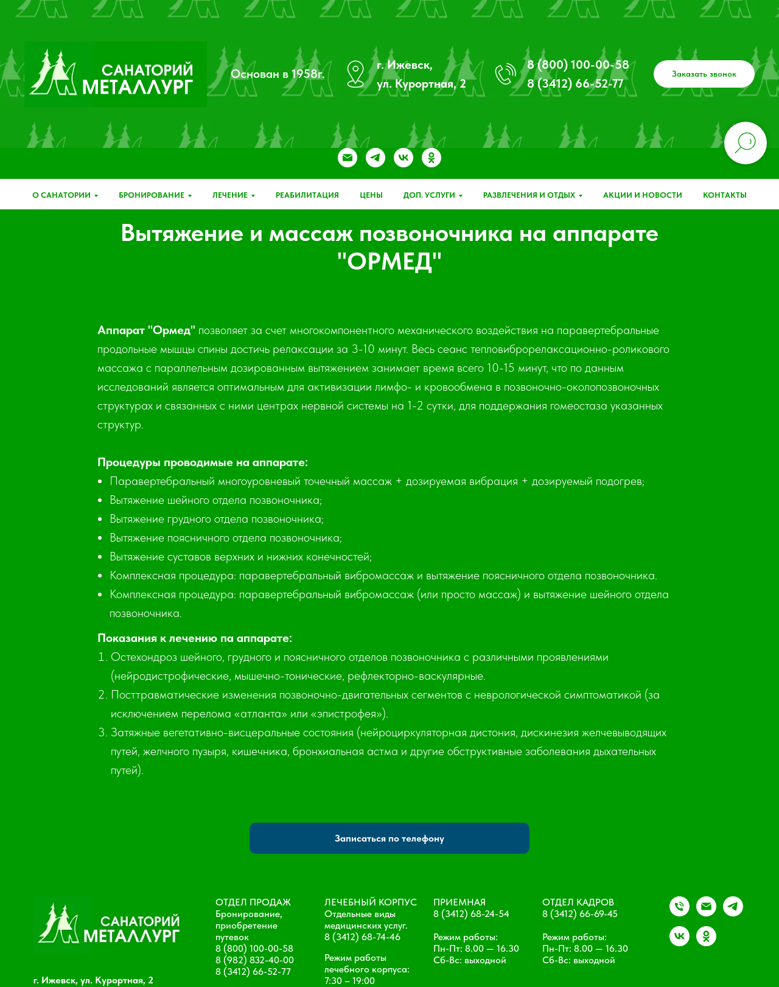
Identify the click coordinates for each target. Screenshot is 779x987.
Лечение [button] (230, 195)
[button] (704, 74)
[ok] (431, 157)
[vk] (403, 157)
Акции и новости (642, 195)
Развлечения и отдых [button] (529, 195)
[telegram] (375, 157)
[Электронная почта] (347, 157)
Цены (371, 195)
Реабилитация (307, 195)
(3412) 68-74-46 (366, 937)
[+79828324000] (679, 913)
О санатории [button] (61, 195)
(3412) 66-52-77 (257, 971)
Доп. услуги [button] (429, 195)
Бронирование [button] (151, 195)
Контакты (725, 195)
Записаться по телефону (389, 838)
